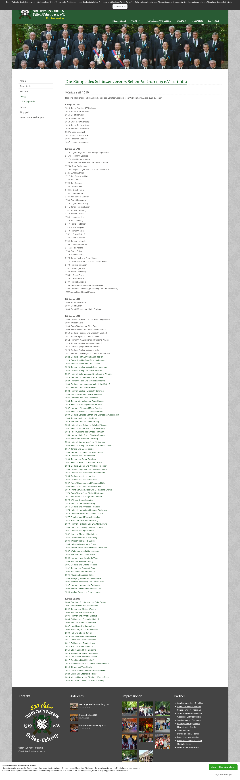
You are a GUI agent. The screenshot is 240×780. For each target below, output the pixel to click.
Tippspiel (24, 112)
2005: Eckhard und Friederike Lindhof (82, 619)
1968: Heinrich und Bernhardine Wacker (83, 486)
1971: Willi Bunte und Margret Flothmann (83, 496)
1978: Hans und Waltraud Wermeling (81, 520)
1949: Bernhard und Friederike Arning (82, 421)
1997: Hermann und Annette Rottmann (82, 585)
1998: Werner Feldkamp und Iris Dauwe (83, 589)
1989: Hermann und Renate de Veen (81, 558)
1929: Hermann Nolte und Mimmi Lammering (85, 381)
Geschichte (25, 86)
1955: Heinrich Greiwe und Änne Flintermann (85, 442)
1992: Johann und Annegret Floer (80, 568)
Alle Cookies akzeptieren (223, 767)
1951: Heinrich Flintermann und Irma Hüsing (85, 428)
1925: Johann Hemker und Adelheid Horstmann (86, 367)
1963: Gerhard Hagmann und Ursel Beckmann (86, 469)
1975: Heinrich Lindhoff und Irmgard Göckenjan (86, 510)
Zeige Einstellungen (223, 774)
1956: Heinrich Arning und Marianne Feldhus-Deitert (88, 445)
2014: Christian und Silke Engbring (80, 650)
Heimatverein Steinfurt (187, 727)
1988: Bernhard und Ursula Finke (80, 554)
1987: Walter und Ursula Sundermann (82, 551)
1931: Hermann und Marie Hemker (80, 387)
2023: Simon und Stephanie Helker (80, 674)
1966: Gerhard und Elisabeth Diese (81, 479)
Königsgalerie (28, 101)
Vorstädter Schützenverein (189, 706)
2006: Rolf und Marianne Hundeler (80, 622)
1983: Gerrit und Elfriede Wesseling (81, 537)
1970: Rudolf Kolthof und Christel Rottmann (84, 493)
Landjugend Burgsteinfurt (188, 723)
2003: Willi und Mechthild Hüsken (80, 612)
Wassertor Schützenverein (189, 717)
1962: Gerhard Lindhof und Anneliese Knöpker (85, 466)
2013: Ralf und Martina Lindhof (79, 646)
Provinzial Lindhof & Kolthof (189, 740)
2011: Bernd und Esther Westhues (80, 640)
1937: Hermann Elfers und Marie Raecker (83, 408)
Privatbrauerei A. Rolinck (188, 734)
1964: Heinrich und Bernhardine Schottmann (85, 473)
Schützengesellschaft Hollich (190, 703)
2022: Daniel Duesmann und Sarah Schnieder (85, 670)
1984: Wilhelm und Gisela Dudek (79, 541)
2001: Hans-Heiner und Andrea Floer (81, 605)
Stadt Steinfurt (183, 730)
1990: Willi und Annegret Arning (79, 561)
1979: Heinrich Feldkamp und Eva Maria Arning (86, 524)
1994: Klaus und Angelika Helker (79, 575)
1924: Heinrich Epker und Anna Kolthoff (82, 363)
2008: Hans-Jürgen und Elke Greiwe (81, 629)
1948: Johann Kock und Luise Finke (81, 418)
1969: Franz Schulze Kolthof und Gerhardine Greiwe (88, 490)
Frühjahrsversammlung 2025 (92, 725)
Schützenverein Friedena (188, 710)
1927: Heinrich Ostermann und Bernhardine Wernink (88, 374)
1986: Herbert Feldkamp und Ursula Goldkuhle (86, 547)
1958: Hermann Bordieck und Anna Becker (84, 452)
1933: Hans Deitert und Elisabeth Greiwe (83, 394)
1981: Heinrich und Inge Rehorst (79, 531)
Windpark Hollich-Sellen (188, 747)
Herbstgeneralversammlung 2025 (94, 704)
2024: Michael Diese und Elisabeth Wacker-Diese (87, 677)
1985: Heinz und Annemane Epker (80, 544)
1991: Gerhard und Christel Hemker (81, 565)
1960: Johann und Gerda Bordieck (80, 459)
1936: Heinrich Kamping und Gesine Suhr (83, 404)
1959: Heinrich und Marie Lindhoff (80, 456)
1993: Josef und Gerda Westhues (80, 571)
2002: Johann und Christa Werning (80, 609)
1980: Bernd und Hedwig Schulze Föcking (84, 527)
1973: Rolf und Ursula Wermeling (80, 503)
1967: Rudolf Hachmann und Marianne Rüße (85, 483)
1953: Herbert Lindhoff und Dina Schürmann (85, 435)
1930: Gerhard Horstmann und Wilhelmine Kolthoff (87, 384)
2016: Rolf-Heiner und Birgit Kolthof (81, 657)
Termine (197, 21)
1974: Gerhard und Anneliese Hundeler (82, 507)
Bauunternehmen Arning (188, 737)
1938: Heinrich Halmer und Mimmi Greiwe (83, 411)
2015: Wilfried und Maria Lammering (81, 653)
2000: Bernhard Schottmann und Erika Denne (85, 602)
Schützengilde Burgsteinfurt (189, 713)
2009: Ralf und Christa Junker (78, 633)
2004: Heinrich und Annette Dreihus (81, 616)
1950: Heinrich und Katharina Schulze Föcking (85, 425)
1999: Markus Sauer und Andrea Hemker (83, 592)
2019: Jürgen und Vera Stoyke (78, 667)
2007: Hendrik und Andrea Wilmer (80, 626)
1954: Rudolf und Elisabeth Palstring (81, 438)
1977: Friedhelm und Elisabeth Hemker (82, 517)
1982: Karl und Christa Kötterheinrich (81, 534)
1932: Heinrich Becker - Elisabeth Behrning (84, 391)
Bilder (181, 21)
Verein (135, 21)
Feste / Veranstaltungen (32, 117)
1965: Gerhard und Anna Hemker (80, 476)
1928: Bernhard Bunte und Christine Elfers (84, 377)
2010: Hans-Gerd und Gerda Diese (80, 636)
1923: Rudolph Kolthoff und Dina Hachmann (84, 360)
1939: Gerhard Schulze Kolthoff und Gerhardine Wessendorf (92, 415)
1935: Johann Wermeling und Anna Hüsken (84, 401)
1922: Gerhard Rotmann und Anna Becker (84, 357)
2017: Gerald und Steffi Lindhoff (79, 660)
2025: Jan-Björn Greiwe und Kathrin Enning (84, 680)
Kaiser (23, 107)
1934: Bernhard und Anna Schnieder (81, 398)
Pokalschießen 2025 (88, 715)
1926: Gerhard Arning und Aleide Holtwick (83, 370)
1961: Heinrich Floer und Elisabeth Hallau (83, 462)
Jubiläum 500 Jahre (158, 21)
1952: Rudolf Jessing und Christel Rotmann (84, 432)
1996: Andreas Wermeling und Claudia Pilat (84, 582)
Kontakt (213, 21)
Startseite (119, 21)
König (23, 96)
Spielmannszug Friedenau (189, 720)
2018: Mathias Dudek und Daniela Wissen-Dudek (87, 663)
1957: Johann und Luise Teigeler (79, 449)
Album (23, 80)
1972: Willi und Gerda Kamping (79, 500)
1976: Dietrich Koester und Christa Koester (84, 513)
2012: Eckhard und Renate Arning (80, 643)
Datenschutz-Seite (224, 2)
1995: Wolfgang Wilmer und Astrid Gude (83, 578)
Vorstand (24, 91)
